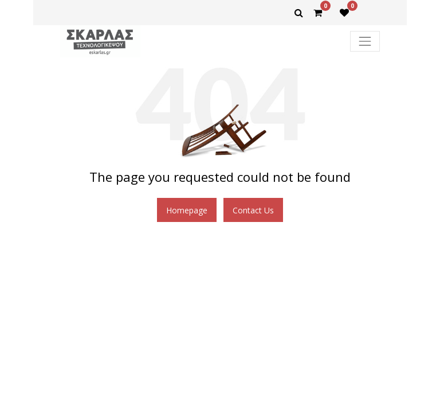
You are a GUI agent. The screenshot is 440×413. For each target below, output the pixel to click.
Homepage (186, 210)
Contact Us (253, 210)
